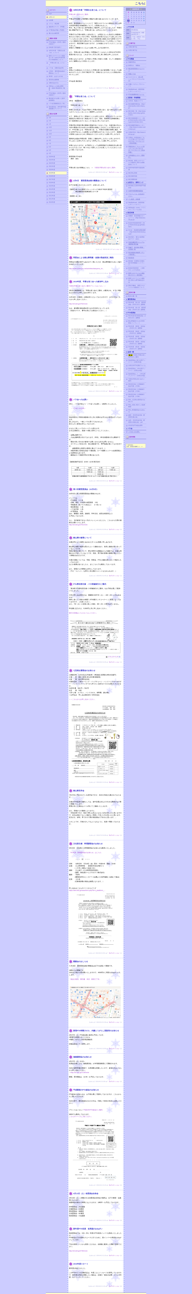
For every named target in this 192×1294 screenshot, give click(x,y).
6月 (50, 147)
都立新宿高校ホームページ (136, 69)
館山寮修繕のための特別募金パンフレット (136, 322)
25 (136, 20)
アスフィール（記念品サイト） (136, 195)
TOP (50, 14)
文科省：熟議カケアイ (135, 101)
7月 (50, 143)
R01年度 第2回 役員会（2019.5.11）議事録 (136, 342)
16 (131, 18)
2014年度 (52, 189)
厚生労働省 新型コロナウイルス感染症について (136, 286)
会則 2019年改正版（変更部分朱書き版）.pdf (136, 421)
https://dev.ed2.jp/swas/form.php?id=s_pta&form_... (87, 890)
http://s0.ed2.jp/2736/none (78, 1251)
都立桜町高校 (132, 176)
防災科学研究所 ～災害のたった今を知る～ (136, 269)
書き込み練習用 (54, 33)
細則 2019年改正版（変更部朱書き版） (136, 416)
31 (134, 22)
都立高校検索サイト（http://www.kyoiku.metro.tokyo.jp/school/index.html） (136, 120)
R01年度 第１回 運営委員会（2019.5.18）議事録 (137, 308)
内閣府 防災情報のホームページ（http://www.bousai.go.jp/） (136, 218)
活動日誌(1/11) (53, 83)
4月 (50, 153)
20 (141, 18)
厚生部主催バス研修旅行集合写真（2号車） (136, 390)
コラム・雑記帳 (54, 23)
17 (134, 18)
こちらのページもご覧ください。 (81, 1116)
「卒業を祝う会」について (57, 64)
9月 (50, 137)
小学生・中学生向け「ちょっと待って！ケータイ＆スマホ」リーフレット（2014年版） (136, 140)
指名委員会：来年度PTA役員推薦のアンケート (57, 108)
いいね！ (117, 88)
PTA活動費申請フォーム (136, 94)
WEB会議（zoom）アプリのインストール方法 (137, 208)
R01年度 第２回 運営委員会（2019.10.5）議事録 (137, 303)
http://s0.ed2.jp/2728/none (80, 1072)
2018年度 (52, 176)
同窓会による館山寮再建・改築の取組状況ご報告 (57, 88)
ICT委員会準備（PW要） (57, 30)
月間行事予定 (132, 47)
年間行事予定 (132, 50)
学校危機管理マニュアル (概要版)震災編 (136, 243)
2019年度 (52, 173)
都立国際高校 (132, 179)
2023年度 (52, 160)
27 (141, 20)
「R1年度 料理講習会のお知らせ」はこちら (85, 852)
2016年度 (52, 182)
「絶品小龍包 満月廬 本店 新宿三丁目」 (85, 979)
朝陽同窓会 (132, 62)
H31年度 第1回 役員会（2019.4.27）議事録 (136, 348)
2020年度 (52, 169)
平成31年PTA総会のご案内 (92, 1110)
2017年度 (52, 179)
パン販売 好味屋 (134, 199)
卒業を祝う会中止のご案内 (78, 14)
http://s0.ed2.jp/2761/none (78, 525)
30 (131, 22)
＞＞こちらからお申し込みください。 (82, 699)
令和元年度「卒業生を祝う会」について (57, 51)
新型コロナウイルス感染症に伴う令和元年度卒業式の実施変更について (57, 57)
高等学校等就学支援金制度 (136, 168)
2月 (50, 121)
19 (139, 18)
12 (139, 16)
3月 (50, 117)
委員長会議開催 (54, 80)
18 (136, 18)
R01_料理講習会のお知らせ (136, 411)
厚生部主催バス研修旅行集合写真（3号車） (136, 385)
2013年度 (52, 192)
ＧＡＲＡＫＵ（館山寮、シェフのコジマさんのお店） (136, 79)
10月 (50, 134)
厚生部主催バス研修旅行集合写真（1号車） (136, 395)
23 (131, 20)
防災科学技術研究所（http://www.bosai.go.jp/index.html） (136, 225)
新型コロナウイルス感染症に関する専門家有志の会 (136, 280)
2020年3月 (135, 9)
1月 (50, 124)
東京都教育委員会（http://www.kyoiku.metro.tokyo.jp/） (136, 106)
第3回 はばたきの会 (56, 76)
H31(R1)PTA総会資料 (135, 425)
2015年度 (52, 186)
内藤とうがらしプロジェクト (136, 85)
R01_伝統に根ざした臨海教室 (136, 406)
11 (136, 16)
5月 (50, 150)
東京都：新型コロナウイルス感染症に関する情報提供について (136, 162)
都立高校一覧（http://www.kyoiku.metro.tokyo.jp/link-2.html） (137, 113)
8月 (50, 140)
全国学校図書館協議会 (135, 191)
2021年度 (52, 166)
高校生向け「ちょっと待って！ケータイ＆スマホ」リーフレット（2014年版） (136, 149)
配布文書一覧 (132, 296)
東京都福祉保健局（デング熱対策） (136, 253)
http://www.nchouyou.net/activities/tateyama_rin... (86, 268)
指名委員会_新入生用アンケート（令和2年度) (136, 361)
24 (134, 20)
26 (139, 20)
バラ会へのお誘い (134, 432)
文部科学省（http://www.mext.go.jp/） (137, 133)
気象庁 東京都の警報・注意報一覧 (136, 248)
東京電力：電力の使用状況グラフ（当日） (136, 238)
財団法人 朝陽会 (134, 65)
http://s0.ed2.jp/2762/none (78, 304)
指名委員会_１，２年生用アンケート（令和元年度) (136, 375)
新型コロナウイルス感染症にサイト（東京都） (136, 274)
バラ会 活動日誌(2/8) (56, 68)
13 (141, 16)
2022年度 (52, 163)
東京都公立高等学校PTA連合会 (137, 186)
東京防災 (131, 258)
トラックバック (113, 657)
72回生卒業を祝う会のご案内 (105, 168)
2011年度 (52, 199)
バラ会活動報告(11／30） (57, 103)
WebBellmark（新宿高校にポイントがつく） (136, 90)
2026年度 (52, 156)
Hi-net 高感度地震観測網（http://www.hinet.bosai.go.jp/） (136, 232)
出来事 (51, 20)
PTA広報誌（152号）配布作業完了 (57, 94)
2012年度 (52, 196)
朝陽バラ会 (132, 74)
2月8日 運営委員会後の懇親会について (57, 72)
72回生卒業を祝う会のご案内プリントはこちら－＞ (87, 286)
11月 (50, 130)
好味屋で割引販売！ (55, 47)
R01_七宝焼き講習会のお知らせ (136, 400)
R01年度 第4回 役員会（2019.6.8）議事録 (136, 332)
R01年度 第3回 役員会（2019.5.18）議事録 (136, 337)
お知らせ (52, 17)
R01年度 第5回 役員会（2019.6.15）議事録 (136, 327)
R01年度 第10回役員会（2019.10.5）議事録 (137, 317)
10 (134, 16)
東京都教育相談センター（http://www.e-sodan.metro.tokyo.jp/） (137, 127)
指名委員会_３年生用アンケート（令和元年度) (136, 369)
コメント (112, 88)
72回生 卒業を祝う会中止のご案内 (136, 356)
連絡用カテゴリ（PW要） (57, 27)
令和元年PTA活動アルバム (137, 365)
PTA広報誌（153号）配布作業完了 (57, 43)
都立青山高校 (132, 173)
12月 (50, 127)
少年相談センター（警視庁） (136, 156)
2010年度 (52, 202)
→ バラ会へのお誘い (77, 408)
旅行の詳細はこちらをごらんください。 (83, 613)
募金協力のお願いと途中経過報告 (57, 99)
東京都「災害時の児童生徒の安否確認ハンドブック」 (136, 263)
